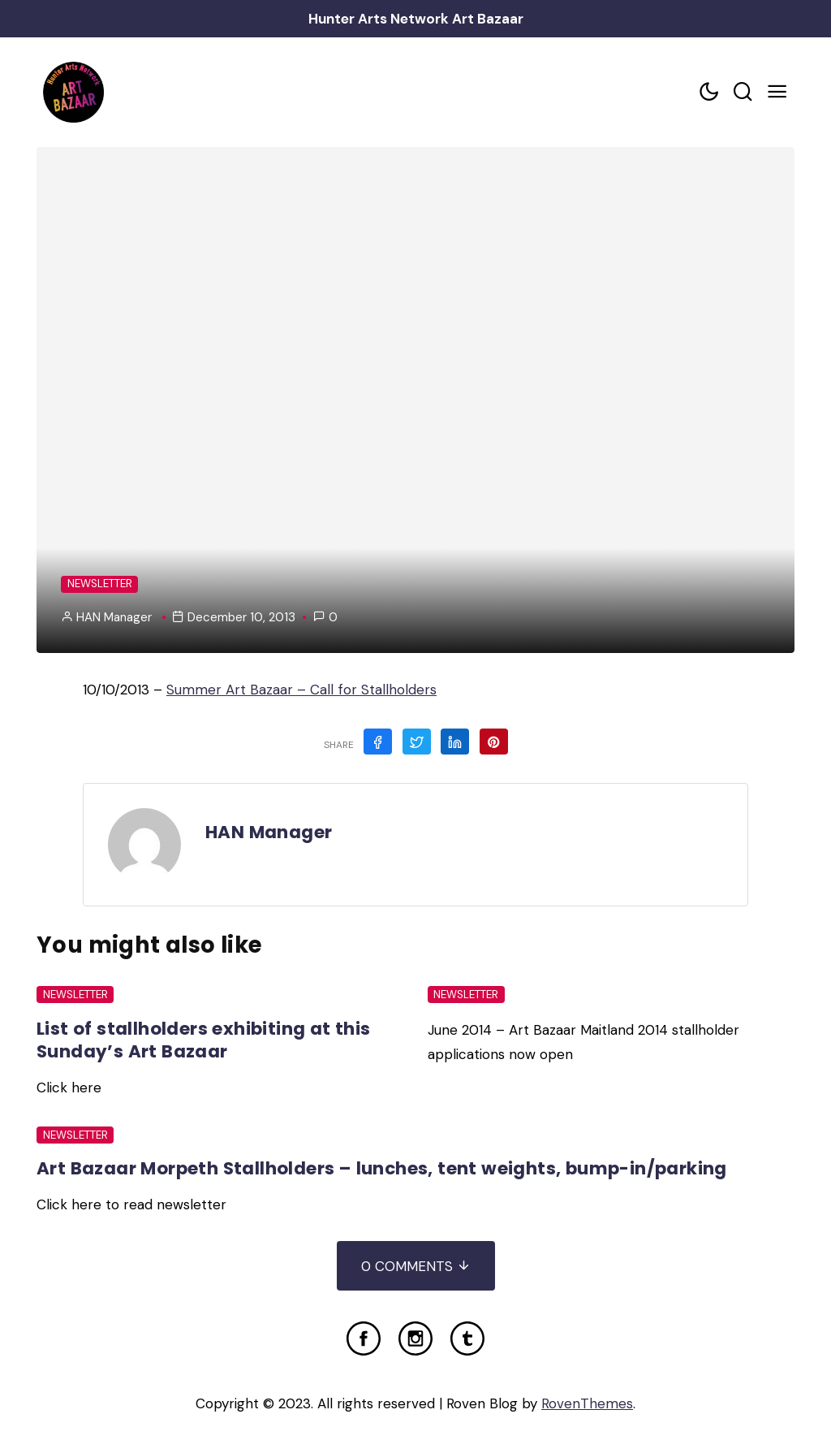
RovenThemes (587, 1403)
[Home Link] (73, 92)
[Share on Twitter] (417, 742)
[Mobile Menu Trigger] (777, 92)
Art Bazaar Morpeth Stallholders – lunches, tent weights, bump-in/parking (382, 1168)
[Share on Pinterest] (494, 742)
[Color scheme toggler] (709, 92)
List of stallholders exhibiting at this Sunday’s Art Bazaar (204, 1040)
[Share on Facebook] (378, 742)
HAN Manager (114, 617)
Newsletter (99, 583)
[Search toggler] (743, 92)
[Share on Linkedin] (455, 742)
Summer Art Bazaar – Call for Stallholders (301, 689)
